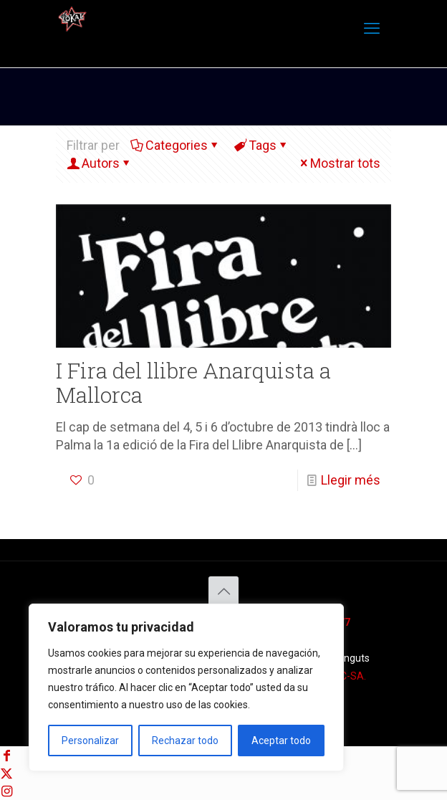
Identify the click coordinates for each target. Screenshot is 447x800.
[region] (186, 687)
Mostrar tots (338, 163)
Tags (261, 145)
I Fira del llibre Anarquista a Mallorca (193, 382)
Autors (100, 163)
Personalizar (90, 740)
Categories (175, 145)
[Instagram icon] (6, 791)
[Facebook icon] (6, 755)
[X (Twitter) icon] (6, 773)
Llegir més (350, 479)
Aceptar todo (281, 740)
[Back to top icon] (223, 591)
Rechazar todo (185, 740)
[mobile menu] (372, 28)
